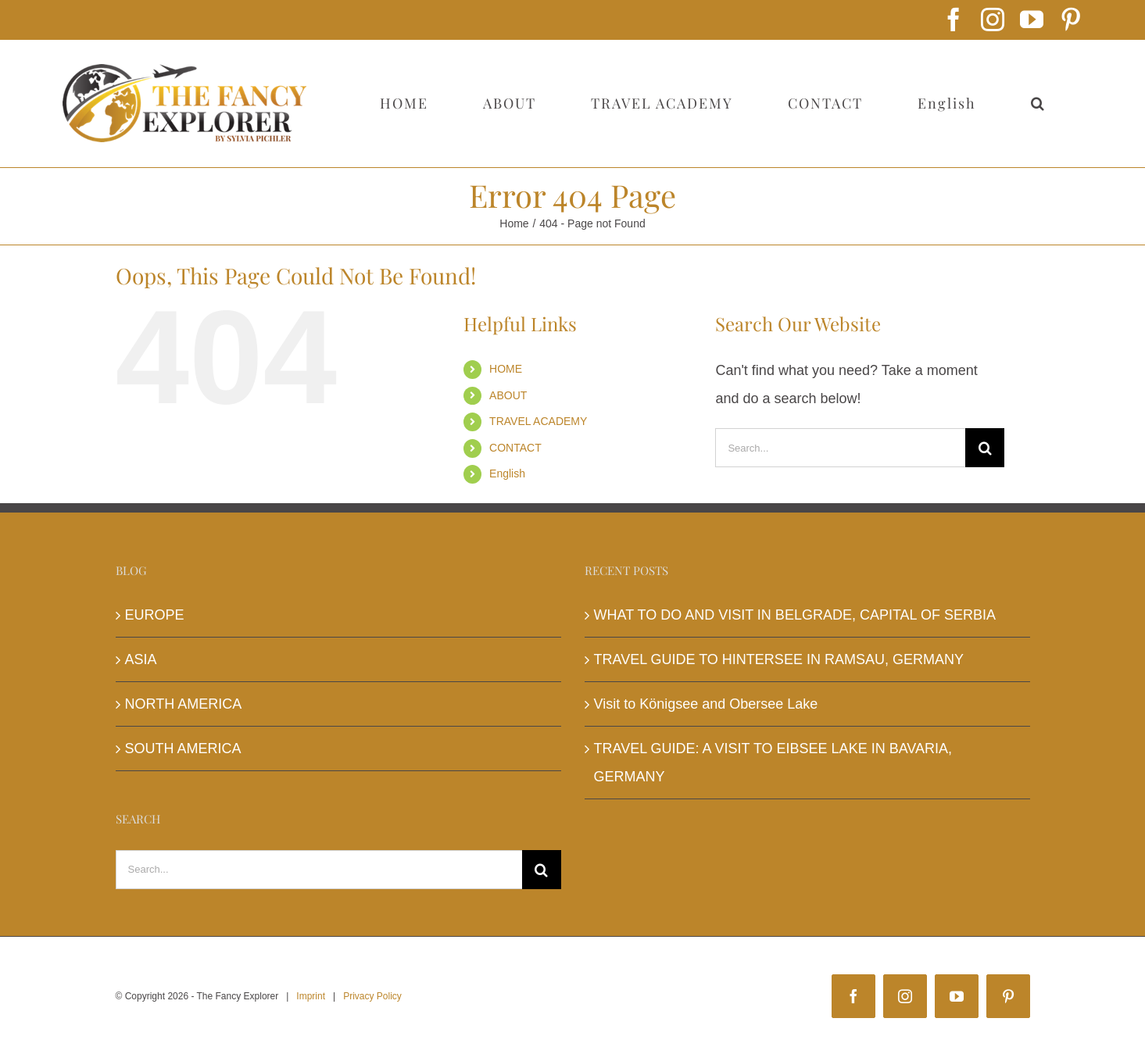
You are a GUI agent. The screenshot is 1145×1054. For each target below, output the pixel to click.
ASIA (141, 659)
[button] (1038, 103)
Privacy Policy (372, 996)
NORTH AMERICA (183, 704)
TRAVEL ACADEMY (538, 421)
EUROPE (154, 615)
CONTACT (515, 447)
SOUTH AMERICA (183, 748)
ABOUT (508, 395)
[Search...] (840, 447)
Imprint (310, 996)
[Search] (984, 447)
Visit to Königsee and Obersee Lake (706, 704)
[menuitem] (946, 103)
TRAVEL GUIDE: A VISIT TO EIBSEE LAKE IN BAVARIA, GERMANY (773, 762)
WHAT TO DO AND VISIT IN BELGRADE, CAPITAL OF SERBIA (795, 615)
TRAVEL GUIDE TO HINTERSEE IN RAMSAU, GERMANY (779, 659)
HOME (505, 369)
